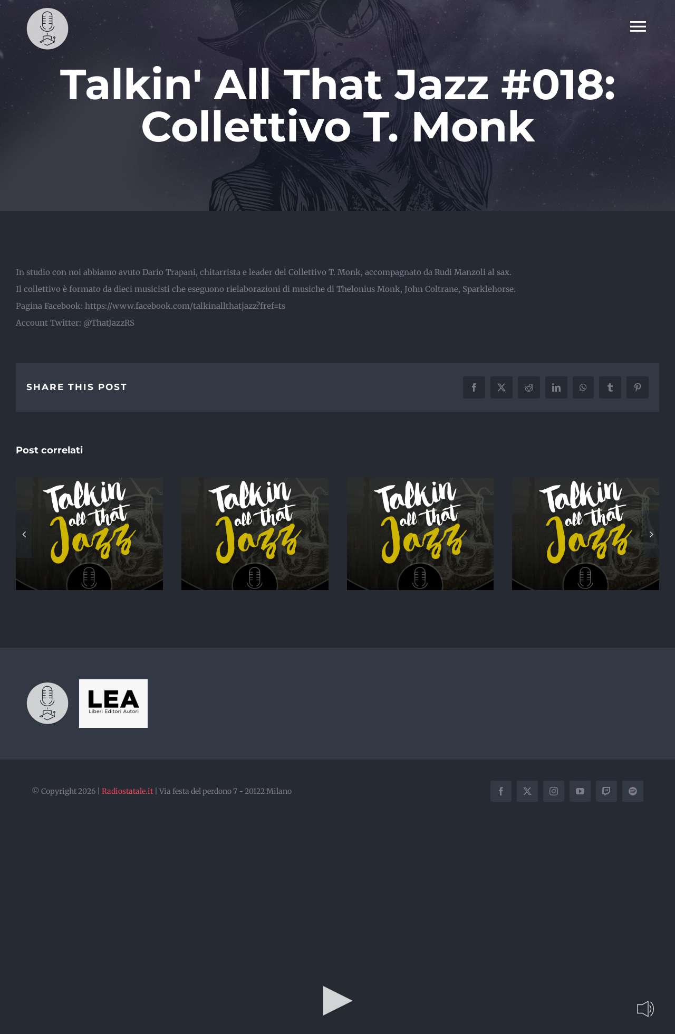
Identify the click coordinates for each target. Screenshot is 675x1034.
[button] (24, 534)
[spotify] (632, 791)
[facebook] (501, 791)
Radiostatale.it (127, 791)
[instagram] (553, 791)
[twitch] (606, 791)
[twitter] (527, 791)
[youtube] (580, 791)
